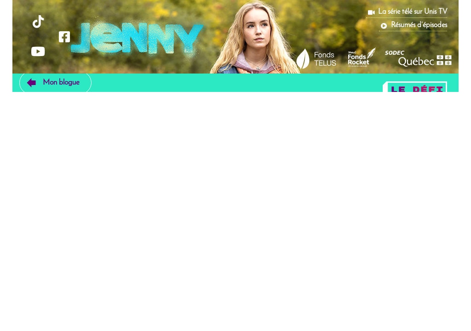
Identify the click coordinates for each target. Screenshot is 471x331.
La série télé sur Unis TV (412, 12)
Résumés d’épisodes (419, 25)
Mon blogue (61, 82)
